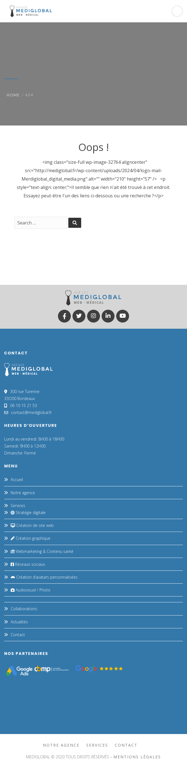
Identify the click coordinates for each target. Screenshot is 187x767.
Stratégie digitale (28, 512)
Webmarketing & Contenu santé (42, 551)
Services (18, 505)
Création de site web (32, 525)
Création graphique (30, 538)
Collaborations (24, 608)
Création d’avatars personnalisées (44, 577)
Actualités (19, 621)
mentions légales (137, 756)
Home (13, 95)
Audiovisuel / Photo (30, 590)
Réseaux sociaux (28, 564)
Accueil (17, 479)
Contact (18, 634)
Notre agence (23, 492)
